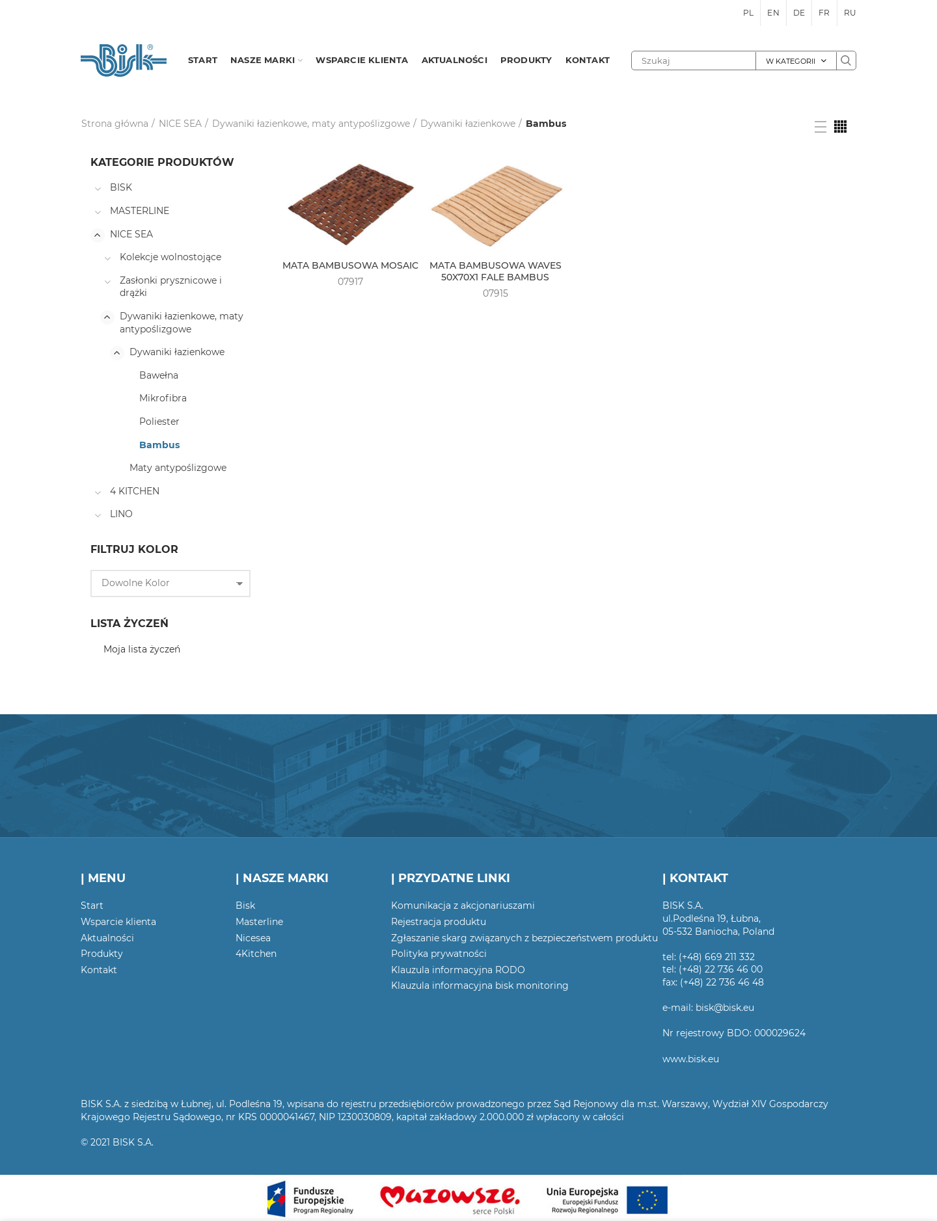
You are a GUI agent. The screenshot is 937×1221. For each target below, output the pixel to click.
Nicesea (253, 938)
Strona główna (114, 123)
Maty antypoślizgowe (177, 468)
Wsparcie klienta (118, 922)
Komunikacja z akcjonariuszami (463, 905)
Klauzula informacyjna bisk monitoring (480, 985)
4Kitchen (256, 953)
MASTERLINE (139, 211)
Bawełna (158, 375)
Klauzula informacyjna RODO (458, 970)
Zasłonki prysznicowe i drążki (171, 287)
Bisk (245, 905)
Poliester (159, 421)
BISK (121, 187)
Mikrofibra (163, 398)
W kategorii (790, 61)
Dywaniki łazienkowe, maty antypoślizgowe (311, 123)
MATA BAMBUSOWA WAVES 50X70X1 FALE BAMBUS (495, 271)
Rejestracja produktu (438, 922)
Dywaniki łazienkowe (467, 123)
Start (92, 905)
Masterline (259, 922)
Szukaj (846, 60)
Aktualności (107, 938)
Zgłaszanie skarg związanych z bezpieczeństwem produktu (524, 938)
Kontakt (99, 970)
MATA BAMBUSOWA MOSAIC (350, 265)
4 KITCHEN (134, 491)
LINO (121, 514)
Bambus (159, 445)
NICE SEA (180, 123)
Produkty (102, 953)
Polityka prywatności (439, 953)
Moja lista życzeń (141, 649)
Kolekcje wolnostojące (170, 257)
